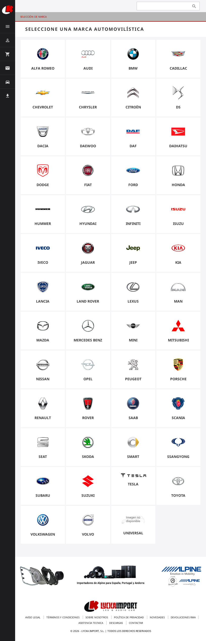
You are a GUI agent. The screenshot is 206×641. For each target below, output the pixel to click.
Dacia (42, 145)
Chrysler (88, 107)
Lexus (133, 301)
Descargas (116, 623)
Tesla (133, 484)
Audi (88, 68)
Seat (43, 456)
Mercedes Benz (88, 340)
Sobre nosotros (97, 617)
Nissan (42, 378)
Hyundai (87, 223)
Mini (133, 340)
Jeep (133, 262)
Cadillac (178, 68)
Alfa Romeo (42, 68)
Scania (178, 417)
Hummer (43, 223)
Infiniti (133, 223)
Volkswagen (43, 534)
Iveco (43, 262)
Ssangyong (178, 456)
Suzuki (88, 495)
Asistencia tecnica (91, 623)
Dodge (43, 184)
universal (133, 533)
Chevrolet (43, 107)
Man (178, 301)
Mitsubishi (178, 340)
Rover (88, 417)
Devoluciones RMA (183, 617)
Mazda (42, 340)
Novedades (157, 617)
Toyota (178, 495)
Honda (178, 184)
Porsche (178, 378)
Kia (178, 262)
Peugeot (133, 378)
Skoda (88, 456)
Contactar (136, 623)
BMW (133, 68)
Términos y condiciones (63, 617)
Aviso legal (33, 617)
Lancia (42, 301)
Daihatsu (178, 145)
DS (178, 107)
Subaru (43, 495)
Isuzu (178, 223)
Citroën (133, 107)
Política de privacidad (129, 617)
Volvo (88, 534)
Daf (133, 145)
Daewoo (88, 145)
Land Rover (88, 301)
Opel (88, 378)
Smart (133, 456)
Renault (43, 417)
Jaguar (88, 262)
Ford (133, 184)
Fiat (88, 184)
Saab (133, 417)
